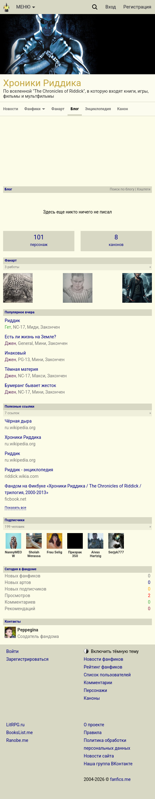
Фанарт (57, 109)
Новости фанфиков (103, 659)
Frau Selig (54, 552)
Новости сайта (99, 755)
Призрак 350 (75, 554)
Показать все (15, 508)
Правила (92, 732)
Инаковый (15, 352)
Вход (111, 7)
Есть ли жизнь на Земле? (30, 336)
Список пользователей (107, 674)
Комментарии (98, 682)
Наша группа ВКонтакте (108, 763)
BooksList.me (19, 732)
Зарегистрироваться (27, 659)
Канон (122, 109)
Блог (75, 109)
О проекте (94, 724)
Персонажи (95, 690)
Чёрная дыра (18, 421)
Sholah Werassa (33, 554)
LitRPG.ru (15, 724)
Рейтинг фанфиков (103, 666)
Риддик (12, 320)
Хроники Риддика (23, 437)
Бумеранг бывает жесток (30, 385)
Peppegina (27, 629)
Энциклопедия (98, 109)
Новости (10, 109)
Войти (12, 651)
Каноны (92, 698)
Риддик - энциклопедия (29, 469)
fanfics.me (120, 779)
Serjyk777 (116, 552)
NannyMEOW (13, 554)
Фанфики (34, 109)
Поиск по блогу (122, 189)
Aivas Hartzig (95, 554)
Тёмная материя (21, 369)
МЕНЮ (25, 7)
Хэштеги (143, 189)
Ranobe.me (17, 740)
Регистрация (137, 7)
